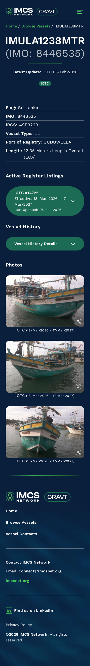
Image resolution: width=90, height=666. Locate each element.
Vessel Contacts (21, 534)
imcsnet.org (17, 580)
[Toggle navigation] (80, 12)
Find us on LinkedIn (33, 610)
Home (11, 511)
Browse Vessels (21, 522)
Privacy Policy (19, 625)
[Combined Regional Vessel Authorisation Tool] (32, 12)
